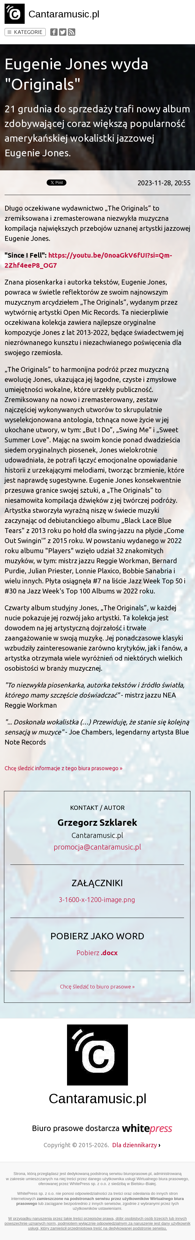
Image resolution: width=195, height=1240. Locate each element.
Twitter (62, 32)
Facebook (54, 32)
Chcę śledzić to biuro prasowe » (97, 986)
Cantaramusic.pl (63, 14)
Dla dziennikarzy (136, 1144)
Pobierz (97, 952)
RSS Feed (71, 32)
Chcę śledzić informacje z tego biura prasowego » (63, 768)
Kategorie (25, 32)
